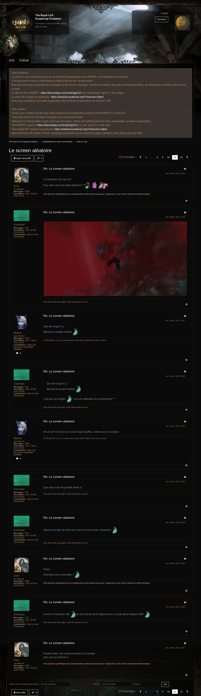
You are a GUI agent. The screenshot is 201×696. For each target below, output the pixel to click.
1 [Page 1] (146, 157)
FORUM (24, 60)
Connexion (161, 19)
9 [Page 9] (162, 157)
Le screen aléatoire (30, 150)
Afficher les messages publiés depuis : (24, 684)
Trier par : (96, 684)
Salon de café (82, 142)
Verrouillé (19, 692)
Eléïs (16, 186)
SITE (11, 60)
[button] (140, 157)
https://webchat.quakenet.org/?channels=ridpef (77, 97)
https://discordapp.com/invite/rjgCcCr (61, 92)
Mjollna (18, 332)
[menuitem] (23, 158)
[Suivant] (187, 157)
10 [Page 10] (168, 157)
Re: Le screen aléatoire (58, 168)
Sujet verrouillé (22, 158)
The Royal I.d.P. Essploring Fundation (23, 142)
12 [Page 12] (181, 157)
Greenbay (19, 224)
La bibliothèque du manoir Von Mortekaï (57, 142)
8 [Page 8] (157, 157)
